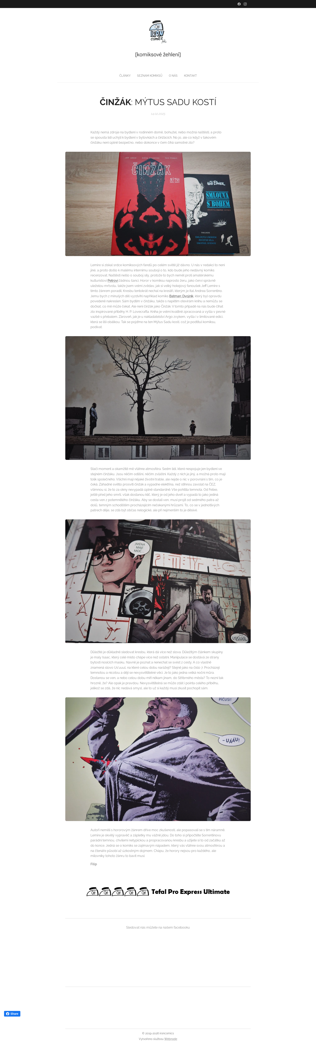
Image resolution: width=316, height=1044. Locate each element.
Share (12, 1013)
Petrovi (113, 280)
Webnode (170, 1039)
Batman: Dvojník (181, 296)
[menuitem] (150, 76)
